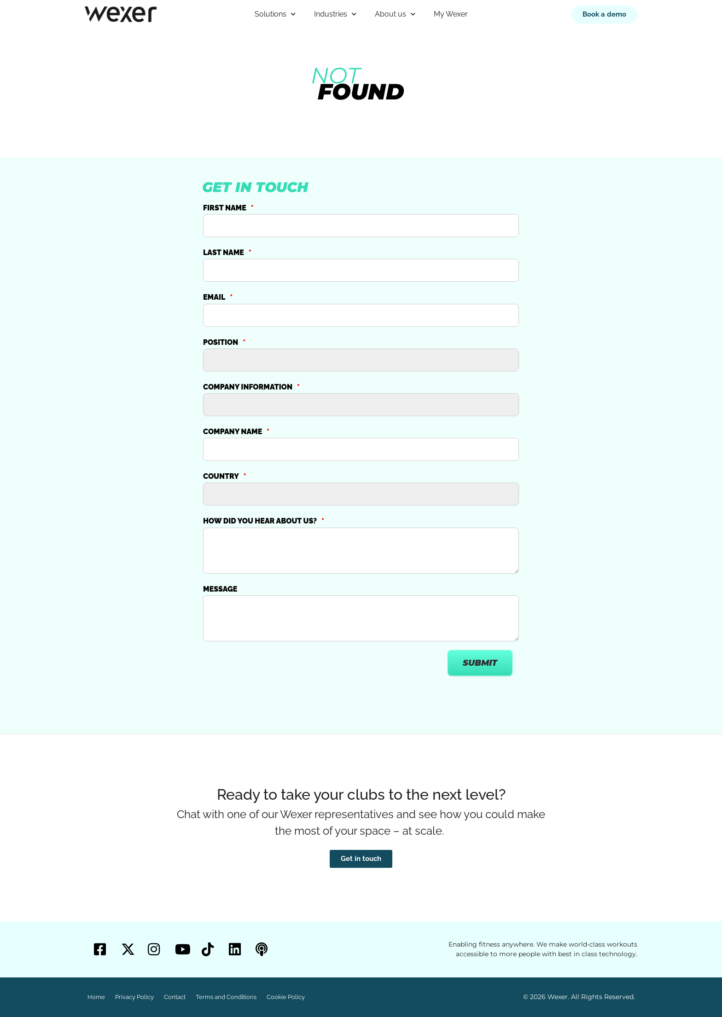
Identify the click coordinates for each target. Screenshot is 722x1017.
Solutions (275, 14)
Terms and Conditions (226, 997)
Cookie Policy (286, 997)
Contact (175, 997)
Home (96, 997)
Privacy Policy (134, 997)
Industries (335, 14)
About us (395, 14)
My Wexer (451, 14)
